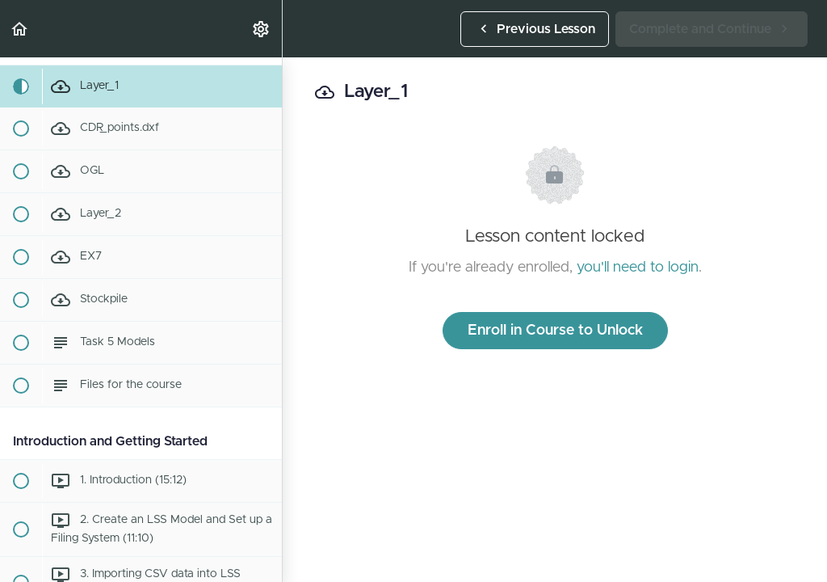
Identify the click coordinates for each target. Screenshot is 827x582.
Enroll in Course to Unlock (555, 330)
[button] (20, 28)
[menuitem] (261, 28)
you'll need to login (638, 267)
